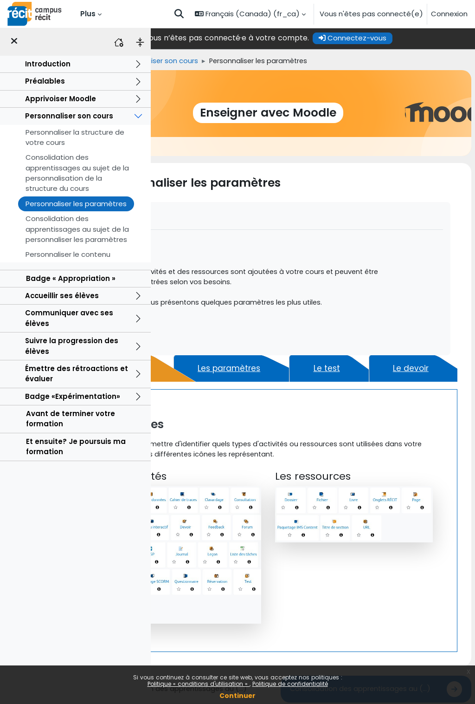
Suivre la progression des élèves (71, 346)
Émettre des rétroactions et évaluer (76, 374)
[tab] (202, 380)
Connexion (449, 14)
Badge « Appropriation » (71, 278)
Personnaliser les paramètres (76, 204)
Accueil (166, 61)
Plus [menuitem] (88, 14)
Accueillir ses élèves (62, 295)
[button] (179, 14)
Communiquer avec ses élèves (69, 318)
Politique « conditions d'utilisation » (199, 684)
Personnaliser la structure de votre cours (75, 137)
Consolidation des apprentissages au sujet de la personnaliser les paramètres (77, 229)
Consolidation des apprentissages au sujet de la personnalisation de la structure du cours (77, 172)
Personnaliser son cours (69, 116)
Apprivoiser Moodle (60, 99)
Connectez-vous (397, 38)
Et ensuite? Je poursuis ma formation (76, 446)
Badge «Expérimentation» (72, 396)
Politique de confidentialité (290, 684)
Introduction (48, 64)
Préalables (45, 81)
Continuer (237, 695)
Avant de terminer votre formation (70, 419)
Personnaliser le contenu (68, 254)
